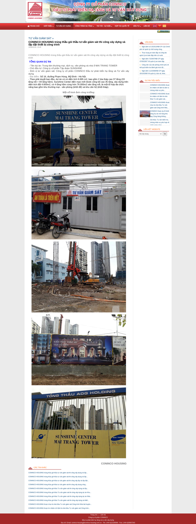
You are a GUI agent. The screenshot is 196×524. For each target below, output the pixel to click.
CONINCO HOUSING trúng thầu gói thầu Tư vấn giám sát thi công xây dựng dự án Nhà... (59, 496)
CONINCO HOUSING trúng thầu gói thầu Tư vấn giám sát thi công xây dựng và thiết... (58, 500)
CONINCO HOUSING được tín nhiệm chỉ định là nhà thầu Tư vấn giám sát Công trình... (59, 508)
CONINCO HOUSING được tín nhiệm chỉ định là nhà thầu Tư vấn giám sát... (159, 96)
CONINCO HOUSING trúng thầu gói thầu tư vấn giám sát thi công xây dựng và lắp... (58, 473)
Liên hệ (103, 515)
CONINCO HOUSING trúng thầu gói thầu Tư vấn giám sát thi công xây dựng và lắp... (58, 488)
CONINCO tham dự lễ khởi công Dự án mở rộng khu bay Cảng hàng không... (159, 113)
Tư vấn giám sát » (41, 38)
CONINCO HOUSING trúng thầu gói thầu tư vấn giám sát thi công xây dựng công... (57, 484)
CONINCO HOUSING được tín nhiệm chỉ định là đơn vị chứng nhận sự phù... (159, 87)
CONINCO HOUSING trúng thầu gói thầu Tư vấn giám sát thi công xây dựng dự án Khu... (59, 492)
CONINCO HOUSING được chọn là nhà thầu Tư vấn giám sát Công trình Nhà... (159, 105)
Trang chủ (94, 515)
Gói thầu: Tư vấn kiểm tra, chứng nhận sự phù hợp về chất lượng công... (159, 122)
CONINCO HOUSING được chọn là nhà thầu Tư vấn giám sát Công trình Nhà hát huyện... (60, 504)
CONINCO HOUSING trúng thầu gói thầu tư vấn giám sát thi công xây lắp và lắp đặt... (58, 481)
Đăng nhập (164, 31)
